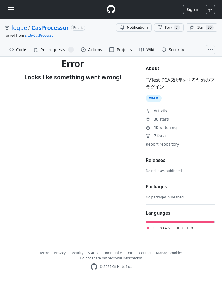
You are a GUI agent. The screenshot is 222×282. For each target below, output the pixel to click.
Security (76, 252)
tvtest (153, 98)
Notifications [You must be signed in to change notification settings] (134, 27)
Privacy (60, 252)
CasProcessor (50, 28)
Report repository (162, 144)
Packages (156, 186)
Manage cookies (169, 252)
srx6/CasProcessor (40, 35)
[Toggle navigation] (11, 9)
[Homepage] (111, 9)
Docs (130, 252)
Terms (45, 252)
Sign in (193, 9)
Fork (169, 27)
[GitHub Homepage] (93, 266)
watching (161, 127)
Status (93, 252)
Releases (155, 160)
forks (156, 136)
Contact (145, 252)
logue (19, 28)
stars (157, 119)
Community (112, 252)
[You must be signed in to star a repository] (201, 27)
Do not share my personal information (111, 258)
